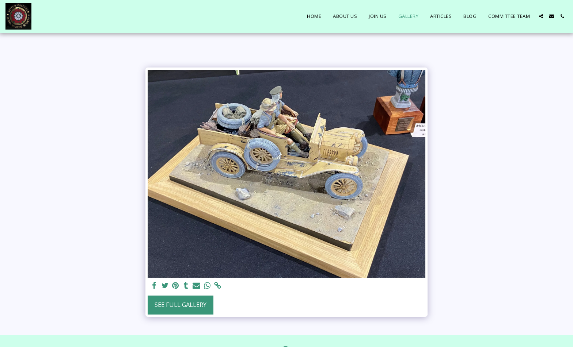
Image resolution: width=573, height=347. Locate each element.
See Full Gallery (180, 304)
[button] (541, 16)
